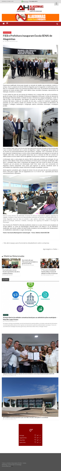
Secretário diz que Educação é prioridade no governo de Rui (30, 261)
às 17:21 (9, 419)
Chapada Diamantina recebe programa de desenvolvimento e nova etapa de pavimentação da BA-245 (28, 373)
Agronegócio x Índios (51, 249)
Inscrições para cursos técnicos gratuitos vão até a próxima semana (11, 271)
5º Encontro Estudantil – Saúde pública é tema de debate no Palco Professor (49, 271)
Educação (7, 32)
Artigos (6, 314)
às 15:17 (10, 321)
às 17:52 (9, 375)
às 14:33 (10, 41)
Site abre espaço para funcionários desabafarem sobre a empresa (25, 243)
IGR (12, 466)
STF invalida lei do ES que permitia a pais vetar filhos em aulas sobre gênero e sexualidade (25, 417)
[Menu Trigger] (56, 3)
